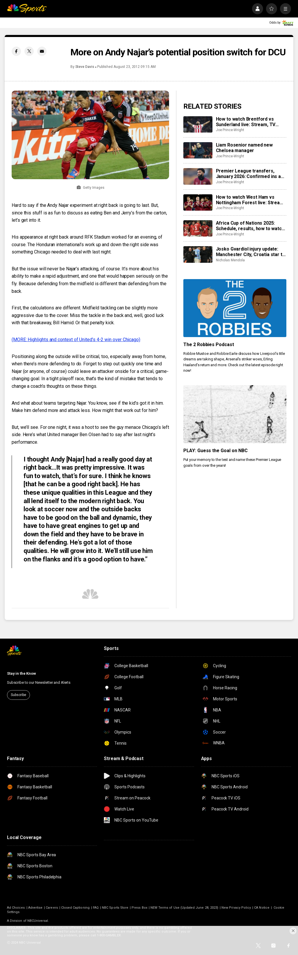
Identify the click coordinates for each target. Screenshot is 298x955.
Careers (52, 908)
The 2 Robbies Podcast (208, 344)
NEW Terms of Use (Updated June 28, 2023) (184, 908)
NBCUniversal (37, 921)
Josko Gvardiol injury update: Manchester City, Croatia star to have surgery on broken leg (250, 251)
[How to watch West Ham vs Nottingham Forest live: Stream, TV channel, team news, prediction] (197, 202)
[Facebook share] (16, 51)
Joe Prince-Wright (230, 130)
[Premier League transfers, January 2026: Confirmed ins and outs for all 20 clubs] (197, 176)
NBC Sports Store (115, 908)
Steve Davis (84, 67)
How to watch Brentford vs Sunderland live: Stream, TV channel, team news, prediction (249, 121)
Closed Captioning (75, 908)
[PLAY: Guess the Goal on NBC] (234, 414)
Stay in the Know (21, 673)
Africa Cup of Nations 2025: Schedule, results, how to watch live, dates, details (250, 225)
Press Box (139, 908)
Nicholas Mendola (230, 260)
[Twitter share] (29, 51)
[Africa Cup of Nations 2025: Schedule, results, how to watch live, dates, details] (197, 228)
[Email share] (42, 51)
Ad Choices (16, 908)
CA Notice (261, 908)
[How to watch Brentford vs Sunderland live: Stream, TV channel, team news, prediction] (197, 124)
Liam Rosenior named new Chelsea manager (244, 147)
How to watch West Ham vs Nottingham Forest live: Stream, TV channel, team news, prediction (250, 199)
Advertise (35, 908)
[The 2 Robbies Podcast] (234, 308)
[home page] (27, 8)
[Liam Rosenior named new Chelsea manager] (197, 150)
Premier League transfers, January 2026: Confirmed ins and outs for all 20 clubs (251, 173)
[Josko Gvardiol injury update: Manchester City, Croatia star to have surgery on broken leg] (197, 254)
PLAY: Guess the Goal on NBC (215, 450)
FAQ (96, 908)
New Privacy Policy (236, 908)
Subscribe (18, 695)
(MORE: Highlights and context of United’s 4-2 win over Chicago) (76, 339)
